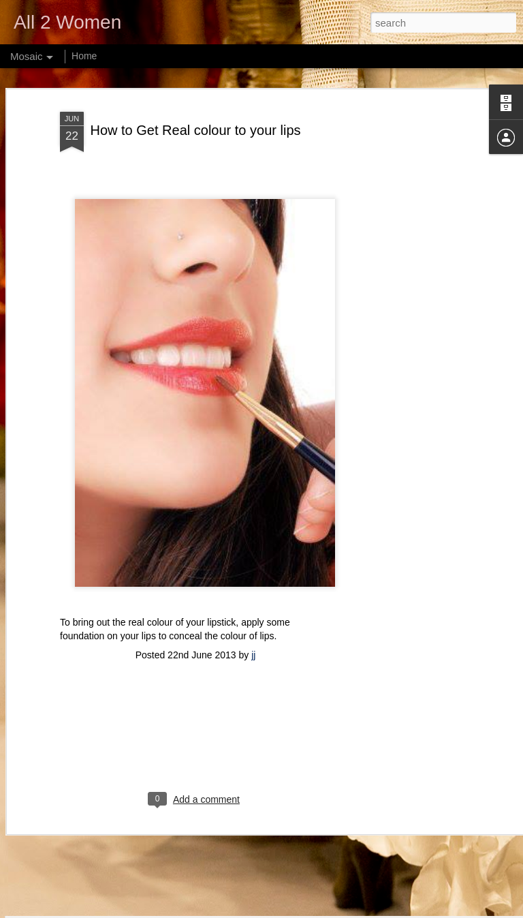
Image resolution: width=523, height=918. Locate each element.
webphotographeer (265, 910)
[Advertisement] (406, 244)
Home (84, 55)
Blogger (353, 910)
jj (253, 579)
